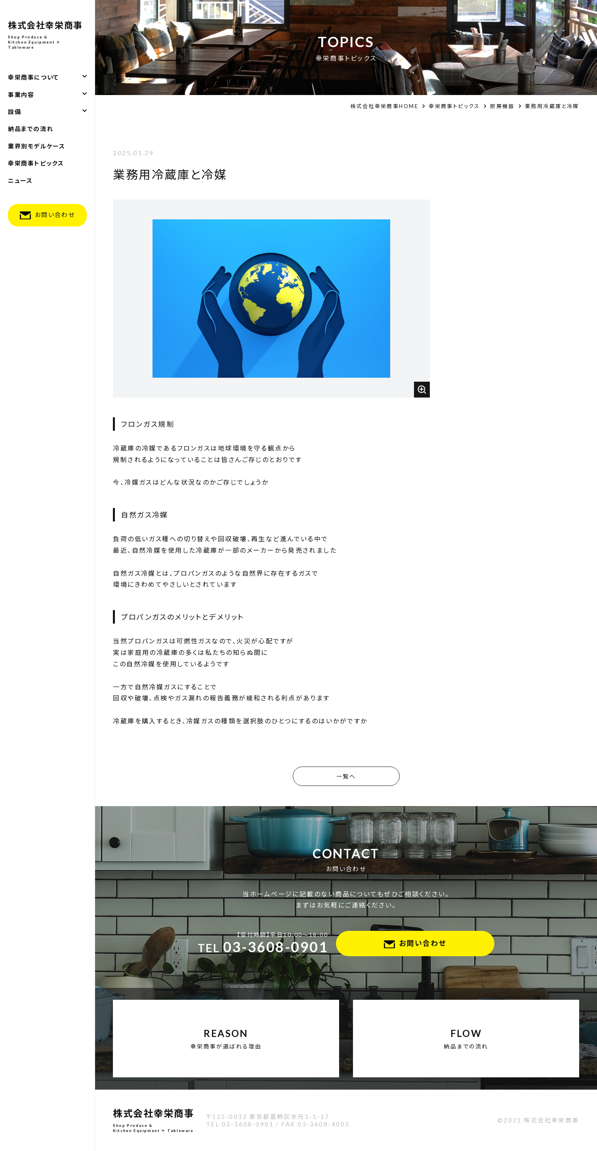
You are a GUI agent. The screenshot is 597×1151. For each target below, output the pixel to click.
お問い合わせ (55, 214)
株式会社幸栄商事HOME (384, 106)
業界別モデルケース (36, 146)
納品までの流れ (30, 128)
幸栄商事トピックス (36, 163)
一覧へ (346, 776)
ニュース (20, 180)
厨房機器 (502, 106)
